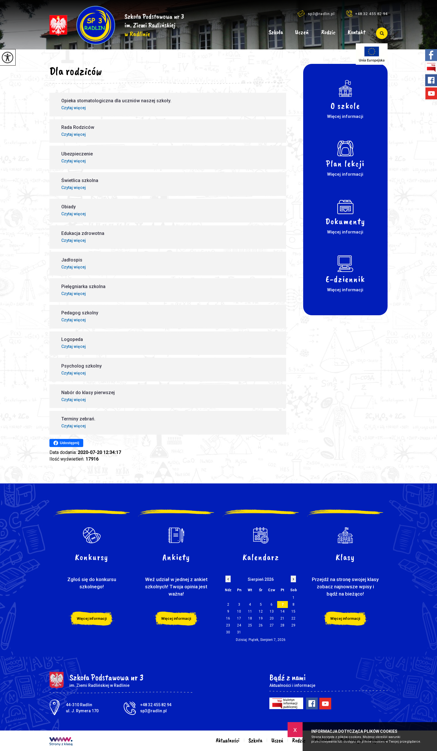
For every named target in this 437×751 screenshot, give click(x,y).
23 (228, 625)
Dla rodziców (75, 71)
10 (239, 611)
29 (293, 625)
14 (282, 611)
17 (239, 618)
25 (250, 625)
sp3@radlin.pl (316, 13)
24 (239, 625)
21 (282, 618)
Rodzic (328, 32)
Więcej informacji (92, 618)
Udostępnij (66, 443)
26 (261, 625)
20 (272, 618)
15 (293, 611)
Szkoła (276, 32)
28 (282, 625)
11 (250, 611)
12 (261, 611)
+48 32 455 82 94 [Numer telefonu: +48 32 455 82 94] (155, 704)
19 (261, 618)
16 (228, 618)
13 (272, 611)
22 (293, 618)
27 (272, 625)
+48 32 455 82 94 (367, 13)
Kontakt (357, 32)
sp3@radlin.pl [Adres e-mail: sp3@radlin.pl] (153, 711)
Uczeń (302, 32)
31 (239, 632)
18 (250, 618)
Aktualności (254, 33)
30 (228, 632)
